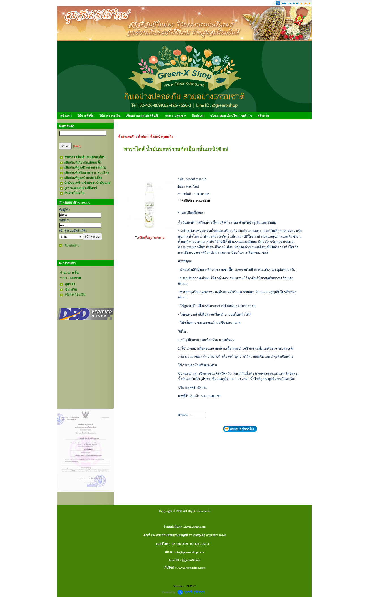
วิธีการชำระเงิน (109, 115)
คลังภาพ (263, 115)
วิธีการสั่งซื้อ (85, 115)
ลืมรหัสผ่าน (72, 245)
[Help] (77, 146)
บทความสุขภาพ (175, 115)
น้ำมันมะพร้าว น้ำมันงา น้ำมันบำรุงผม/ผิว (145, 136)
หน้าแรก (66, 115)
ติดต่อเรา (198, 115)
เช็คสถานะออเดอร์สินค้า (142, 115)
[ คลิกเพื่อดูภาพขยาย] (149, 237)
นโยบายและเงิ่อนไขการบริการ (231, 115)
